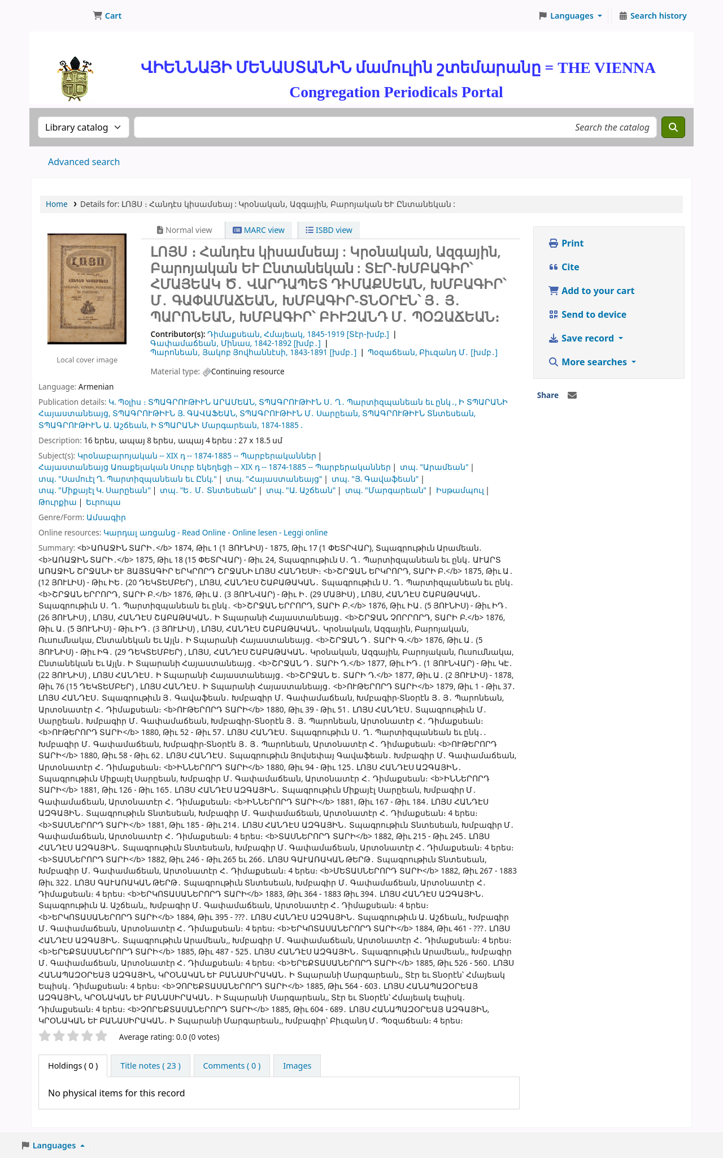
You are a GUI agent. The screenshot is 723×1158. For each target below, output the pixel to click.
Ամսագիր (106, 517)
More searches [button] (588, 362)
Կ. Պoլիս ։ (127, 401)
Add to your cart (591, 290)
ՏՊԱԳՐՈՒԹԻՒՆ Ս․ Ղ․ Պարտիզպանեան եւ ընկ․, (358, 401)
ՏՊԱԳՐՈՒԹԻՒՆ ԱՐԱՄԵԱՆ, (202, 401)
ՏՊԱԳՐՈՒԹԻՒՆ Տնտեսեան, (419, 413)
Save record (582, 338)
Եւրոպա (103, 501)
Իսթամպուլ (460, 490)
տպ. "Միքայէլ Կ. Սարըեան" (94, 490)
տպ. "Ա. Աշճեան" (301, 490)
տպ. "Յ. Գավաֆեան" (375, 478)
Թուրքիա (57, 501)
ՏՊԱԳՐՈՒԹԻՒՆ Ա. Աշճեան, (93, 425)
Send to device (587, 314)
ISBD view (329, 229)
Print (565, 243)
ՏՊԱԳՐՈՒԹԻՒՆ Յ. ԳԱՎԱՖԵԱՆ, (174, 413)
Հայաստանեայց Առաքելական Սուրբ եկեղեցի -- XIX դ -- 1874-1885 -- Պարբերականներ (214, 466)
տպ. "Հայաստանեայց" (274, 478)
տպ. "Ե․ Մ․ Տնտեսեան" (208, 490)
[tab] (150, 1066)
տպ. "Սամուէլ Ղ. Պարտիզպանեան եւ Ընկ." (127, 478)
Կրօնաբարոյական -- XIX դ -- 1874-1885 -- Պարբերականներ (196, 455)
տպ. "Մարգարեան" (385, 490)
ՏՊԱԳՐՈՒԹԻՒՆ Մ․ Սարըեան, (299, 413)
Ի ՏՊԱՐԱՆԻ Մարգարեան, (205, 425)
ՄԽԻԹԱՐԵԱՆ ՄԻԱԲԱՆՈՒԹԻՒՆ (60, 16)
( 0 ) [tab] (73, 1065)
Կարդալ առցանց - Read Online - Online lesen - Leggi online (215, 532)
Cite (564, 267)
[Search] (673, 127)
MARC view (259, 229)
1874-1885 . (282, 425)
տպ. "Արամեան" (434, 466)
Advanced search (84, 161)
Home (57, 203)
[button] (107, 16)
